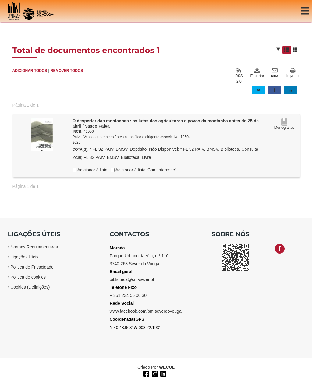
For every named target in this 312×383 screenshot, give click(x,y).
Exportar (257, 73)
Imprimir (293, 73)
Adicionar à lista (92, 169)
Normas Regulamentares (34, 246)
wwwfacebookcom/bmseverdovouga (146, 311)
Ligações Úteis (24, 257)
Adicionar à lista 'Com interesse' (145, 169)
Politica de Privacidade (32, 267)
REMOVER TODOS (67, 71)
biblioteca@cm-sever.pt (132, 279)
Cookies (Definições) (30, 287)
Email (274, 73)
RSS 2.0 (239, 75)
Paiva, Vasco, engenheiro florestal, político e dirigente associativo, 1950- (131, 137)
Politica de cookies (28, 277)
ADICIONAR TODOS (29, 71)
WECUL (167, 367)
